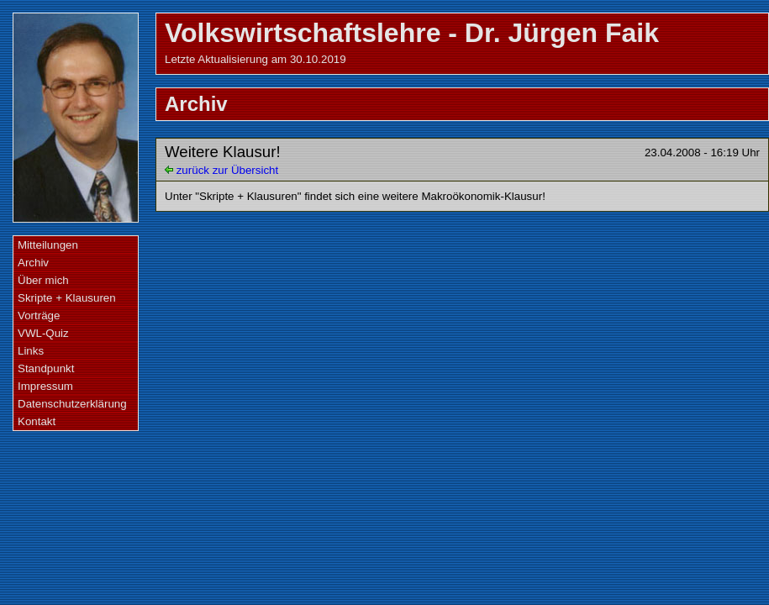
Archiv (33, 262)
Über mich (43, 280)
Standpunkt (46, 368)
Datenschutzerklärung (72, 403)
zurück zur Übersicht (221, 170)
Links (31, 351)
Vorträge (39, 315)
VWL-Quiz (43, 333)
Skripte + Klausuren (67, 298)
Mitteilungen (48, 245)
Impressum (45, 386)
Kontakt (36, 421)
